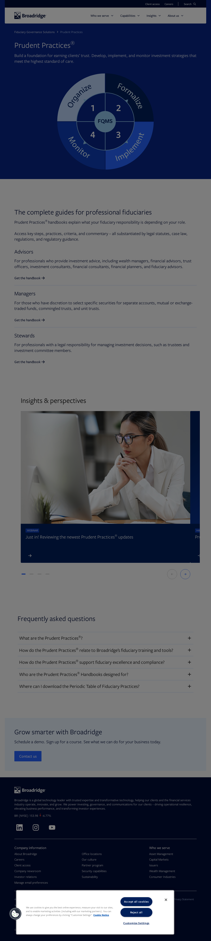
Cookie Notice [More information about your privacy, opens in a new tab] (101, 915)
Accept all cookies (136, 901)
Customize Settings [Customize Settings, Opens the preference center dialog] (136, 923)
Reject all (136, 912)
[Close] (166, 899)
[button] (15, 913)
